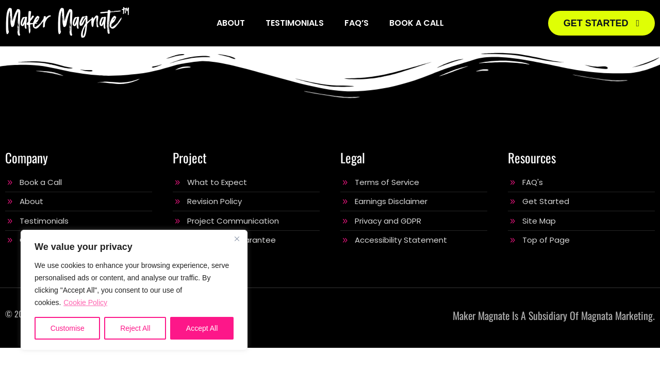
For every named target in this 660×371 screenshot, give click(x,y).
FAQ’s (356, 23)
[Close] (236, 238)
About (231, 23)
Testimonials (295, 23)
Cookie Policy (85, 302)
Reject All (135, 328)
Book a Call (416, 23)
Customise (68, 328)
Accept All (202, 328)
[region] (134, 290)
